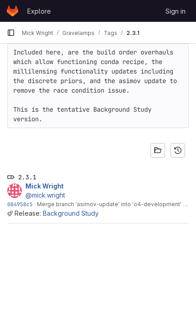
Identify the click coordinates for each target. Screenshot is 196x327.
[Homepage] (12, 11)
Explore (39, 11)
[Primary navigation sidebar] (11, 32)
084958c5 (20, 204)
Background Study (71, 213)
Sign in (176, 11)
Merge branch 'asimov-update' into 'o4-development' (109, 204)
